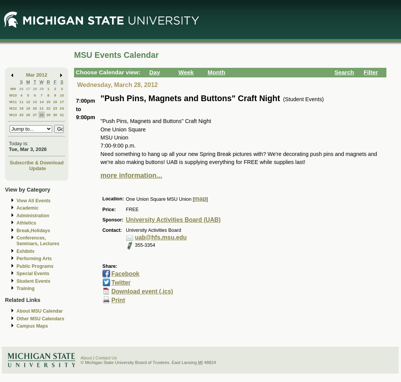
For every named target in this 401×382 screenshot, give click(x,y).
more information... (131, 175)
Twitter (120, 282)
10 (62, 95)
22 (48, 108)
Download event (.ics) (142, 291)
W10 (13, 95)
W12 (13, 108)
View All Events (34, 200)
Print (118, 300)
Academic (27, 208)
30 (55, 115)
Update (37, 168)
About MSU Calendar (40, 311)
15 (48, 102)
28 (35, 89)
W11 (13, 102)
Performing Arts (34, 258)
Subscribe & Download (37, 163)
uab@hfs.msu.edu (161, 237)
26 (21, 89)
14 (42, 102)
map (200, 198)
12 (28, 102)
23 (55, 108)
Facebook (125, 274)
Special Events (33, 273)
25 (21, 115)
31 (62, 115)
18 (21, 108)
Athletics (26, 223)
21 (42, 108)
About (86, 358)
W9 (13, 89)
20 (35, 108)
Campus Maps (32, 326)
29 (42, 89)
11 (21, 102)
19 (28, 108)
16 (55, 102)
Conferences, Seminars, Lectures (38, 240)
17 (62, 102)
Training (26, 288)
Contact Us (106, 358)
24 (62, 108)
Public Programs (35, 266)
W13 (13, 115)
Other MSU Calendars (40, 318)
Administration (33, 215)
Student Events (33, 281)
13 (35, 102)
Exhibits (26, 251)
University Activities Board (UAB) (173, 219)
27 (28, 89)
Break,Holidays (33, 230)
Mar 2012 (36, 75)
